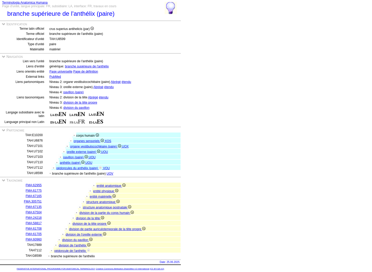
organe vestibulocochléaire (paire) (96, 146)
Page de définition (85, 71)
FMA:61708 (34, 228)
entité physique (105, 191)
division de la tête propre (80, 102)
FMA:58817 (34, 223)
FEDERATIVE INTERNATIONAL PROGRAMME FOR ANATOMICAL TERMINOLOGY (56, 269)
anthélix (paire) (73, 163)
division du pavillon (76, 108)
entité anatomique (111, 186)
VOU (106, 168)
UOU (104, 152)
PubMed (55, 77)
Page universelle (60, 71)
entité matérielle (103, 196)
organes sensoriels (89, 141)
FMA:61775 (34, 190)
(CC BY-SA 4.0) (157, 269)
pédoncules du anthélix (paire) (79, 168)
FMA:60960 (34, 239)
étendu (126, 82)
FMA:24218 (34, 218)
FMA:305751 (33, 201)
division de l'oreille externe (86, 234)
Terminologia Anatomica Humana (25, 2)
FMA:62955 (34, 185)
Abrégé (116, 82)
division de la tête (90, 218)
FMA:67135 (34, 207)
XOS (108, 141)
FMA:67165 (34, 196)
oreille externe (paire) (84, 152)
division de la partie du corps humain (106, 213)
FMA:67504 (34, 212)
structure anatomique (103, 202)
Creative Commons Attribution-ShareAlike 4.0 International (122, 269)
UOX (125, 146)
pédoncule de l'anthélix (72, 251)
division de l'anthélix (74, 245)
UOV (110, 173)
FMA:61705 (34, 234)
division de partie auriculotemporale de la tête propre (107, 229)
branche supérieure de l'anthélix (87, 66)
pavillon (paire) (73, 92)
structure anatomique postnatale (107, 207)
